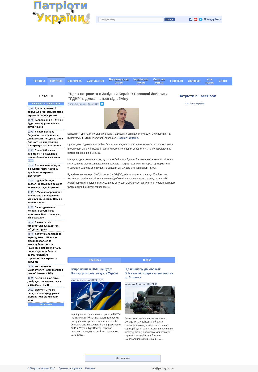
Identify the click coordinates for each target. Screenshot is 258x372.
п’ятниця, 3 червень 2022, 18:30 (83, 104)
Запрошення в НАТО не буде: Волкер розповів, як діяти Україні (45, 123)
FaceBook (95, 260)
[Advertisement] (129, 51)
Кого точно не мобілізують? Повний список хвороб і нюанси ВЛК (45, 270)
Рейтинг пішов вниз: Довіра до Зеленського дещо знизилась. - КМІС (45, 281)
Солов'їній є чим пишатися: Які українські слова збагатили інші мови (44, 154)
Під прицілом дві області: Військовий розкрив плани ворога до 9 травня (45, 184)
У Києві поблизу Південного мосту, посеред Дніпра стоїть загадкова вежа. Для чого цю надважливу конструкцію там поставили (46, 138)
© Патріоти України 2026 (41, 368)
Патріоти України (195, 103)
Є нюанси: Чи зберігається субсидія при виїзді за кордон (43, 226)
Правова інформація (70, 368)
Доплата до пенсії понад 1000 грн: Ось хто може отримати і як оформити (46, 112)
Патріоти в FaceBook (197, 96)
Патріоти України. (128, 138)
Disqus (147, 260)
